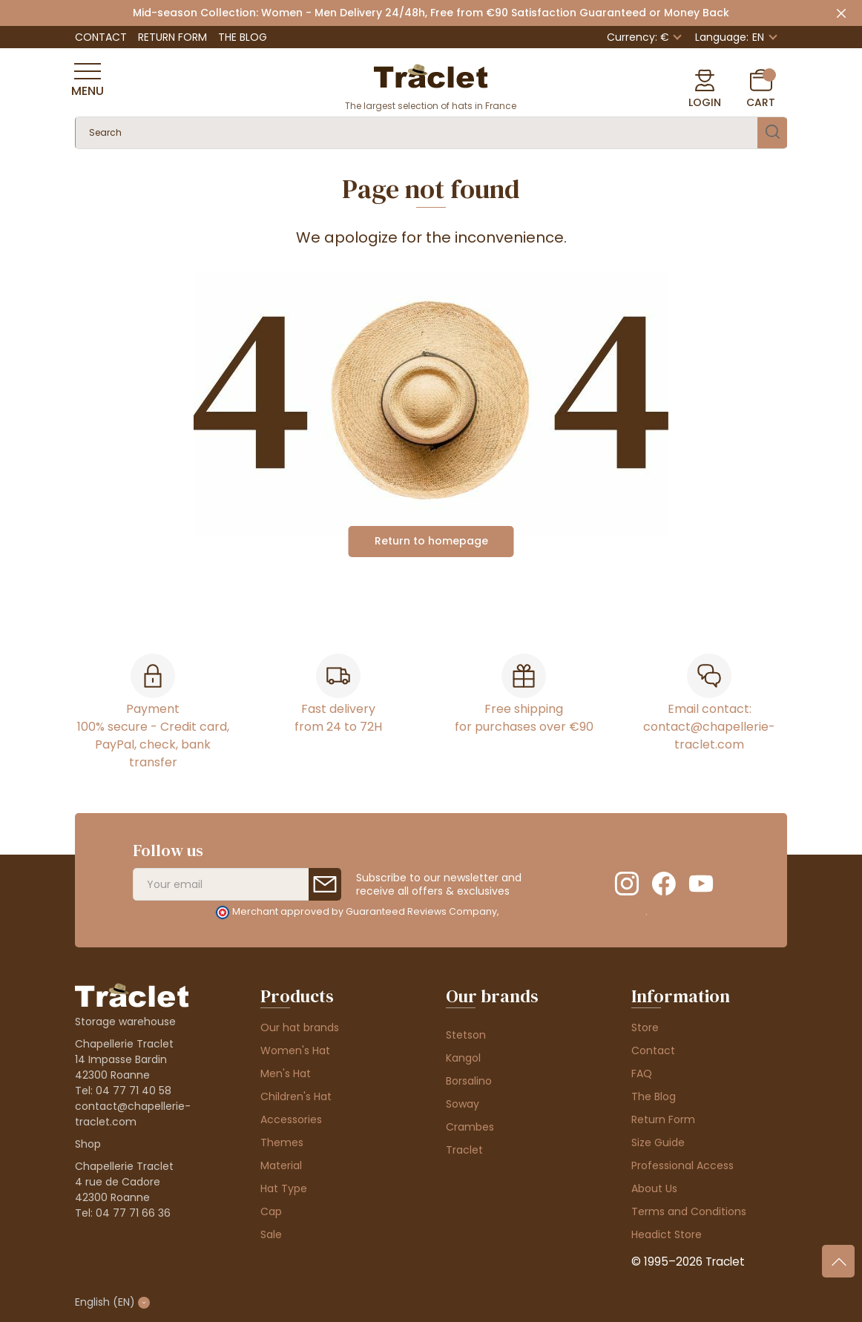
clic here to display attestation (573, 911)
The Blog (242, 37)
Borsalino (469, 1080)
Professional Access (682, 1165)
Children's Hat (296, 1096)
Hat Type (283, 1188)
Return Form (172, 37)
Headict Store (666, 1234)
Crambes (470, 1126)
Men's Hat (285, 1073)
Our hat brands (299, 1027)
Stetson (466, 1034)
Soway (462, 1103)
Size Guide (658, 1142)
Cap (271, 1211)
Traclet (464, 1149)
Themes (281, 1142)
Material (281, 1165)
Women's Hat (295, 1050)
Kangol (463, 1057)
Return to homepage (431, 540)
